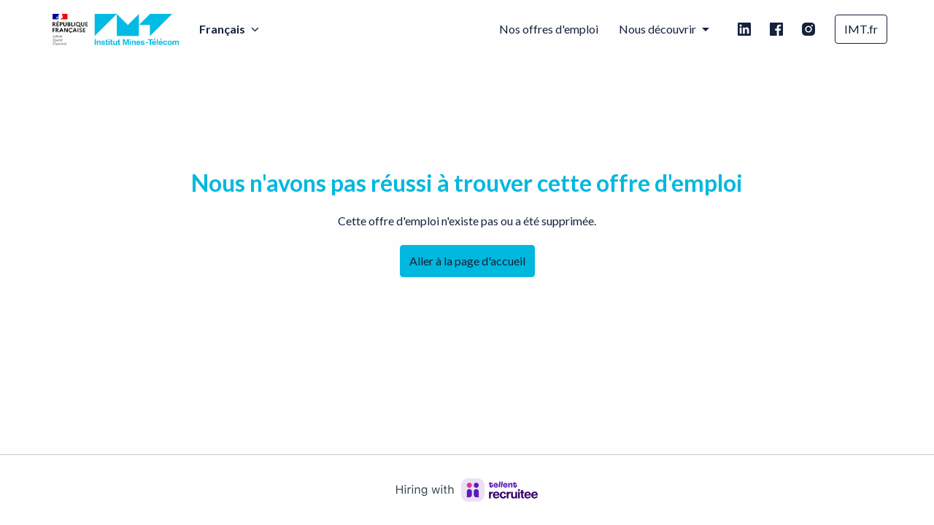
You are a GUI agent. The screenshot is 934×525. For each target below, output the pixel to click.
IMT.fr (861, 29)
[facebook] (776, 29)
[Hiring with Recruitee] (467, 490)
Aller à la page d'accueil (467, 261)
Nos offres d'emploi (548, 29)
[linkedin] (744, 29)
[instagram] (808, 29)
